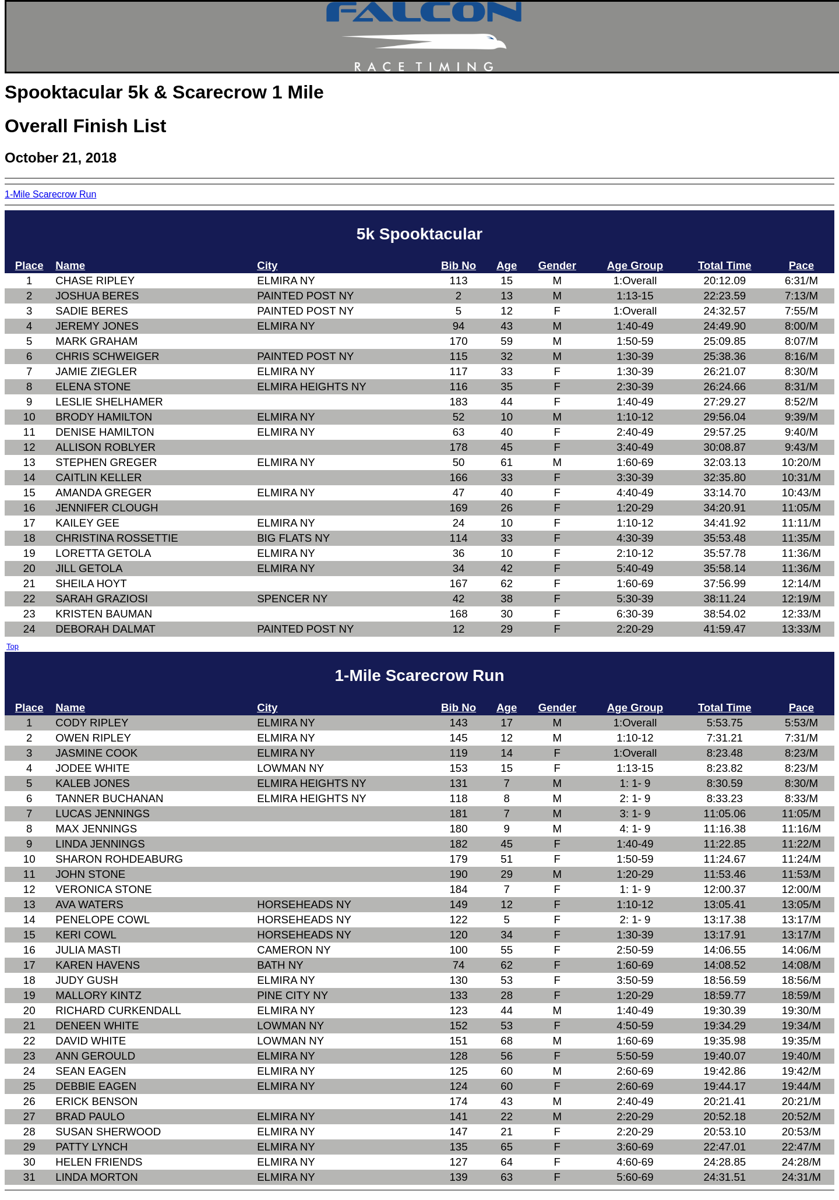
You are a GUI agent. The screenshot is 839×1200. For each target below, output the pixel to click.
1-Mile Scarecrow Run (50, 194)
